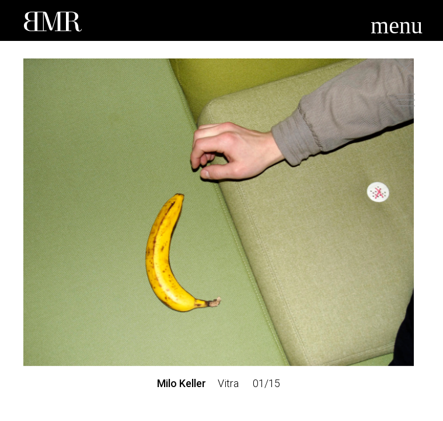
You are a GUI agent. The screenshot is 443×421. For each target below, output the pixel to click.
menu (397, 25)
